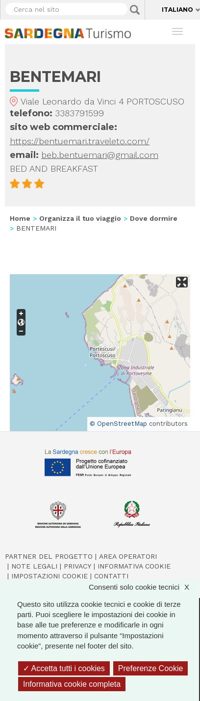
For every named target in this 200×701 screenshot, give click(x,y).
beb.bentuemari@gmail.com (99, 155)
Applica (135, 10)
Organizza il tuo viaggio (80, 218)
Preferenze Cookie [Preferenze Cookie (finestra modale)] (150, 668)
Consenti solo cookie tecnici (144, 587)
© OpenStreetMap (118, 423)
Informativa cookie (134, 566)
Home (20, 218)
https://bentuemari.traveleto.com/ (80, 141)
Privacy (77, 566)
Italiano (177, 9)
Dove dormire (153, 218)
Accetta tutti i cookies (64, 668)
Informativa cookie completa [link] (72, 684)
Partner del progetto (49, 556)
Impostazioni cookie (49, 576)
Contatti (111, 576)
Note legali (34, 566)
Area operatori (128, 556)
